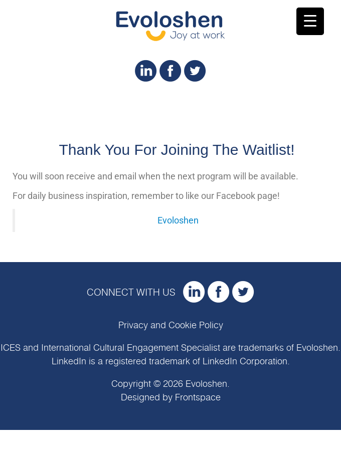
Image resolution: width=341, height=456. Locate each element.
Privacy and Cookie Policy (170, 325)
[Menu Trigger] (310, 21)
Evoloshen (178, 220)
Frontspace (198, 397)
